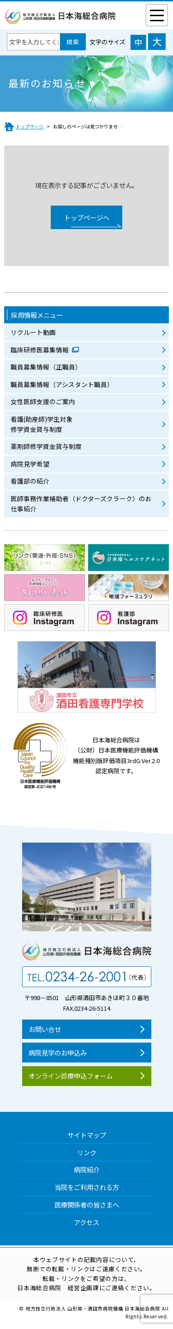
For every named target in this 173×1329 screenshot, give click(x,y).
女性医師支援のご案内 (43, 401)
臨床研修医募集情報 (40, 349)
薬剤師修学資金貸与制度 (46, 446)
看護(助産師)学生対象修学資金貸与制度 (42, 424)
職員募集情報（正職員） (46, 366)
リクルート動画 (33, 332)
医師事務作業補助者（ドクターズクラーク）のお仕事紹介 (81, 503)
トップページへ (86, 217)
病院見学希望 (30, 463)
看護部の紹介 (30, 480)
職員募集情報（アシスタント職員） (62, 384)
